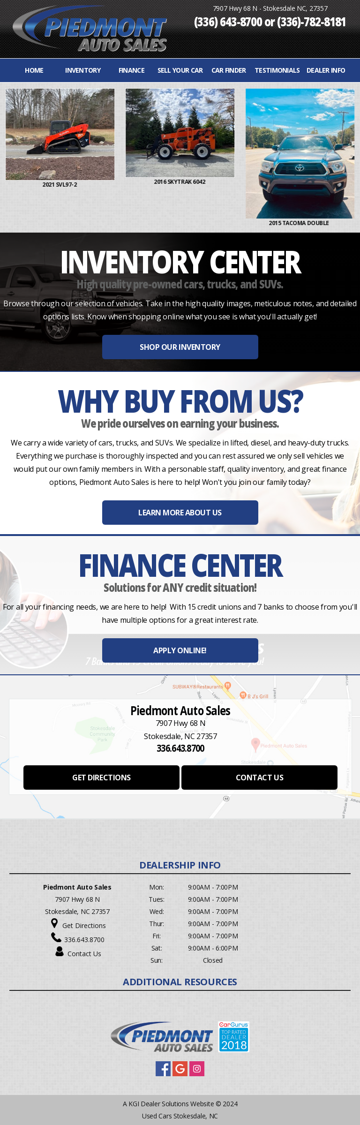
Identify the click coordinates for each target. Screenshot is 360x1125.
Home (34, 70)
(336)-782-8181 (311, 21)
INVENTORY (82, 70)
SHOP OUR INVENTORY (180, 347)
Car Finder (228, 70)
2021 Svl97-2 (88, 185)
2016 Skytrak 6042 (208, 182)
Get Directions (84, 925)
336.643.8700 (84, 939)
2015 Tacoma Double (328, 223)
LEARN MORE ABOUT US (180, 512)
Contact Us (84, 953)
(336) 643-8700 (228, 21)
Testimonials (277, 70)
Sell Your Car (180, 70)
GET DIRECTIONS (101, 777)
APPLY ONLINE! (180, 650)
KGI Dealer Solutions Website (171, 1103)
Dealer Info (326, 70)
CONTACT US (259, 777)
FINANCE (131, 70)
